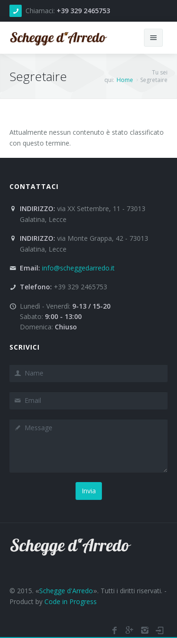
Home (125, 80)
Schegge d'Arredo (66, 590)
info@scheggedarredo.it (78, 267)
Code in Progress (70, 601)
